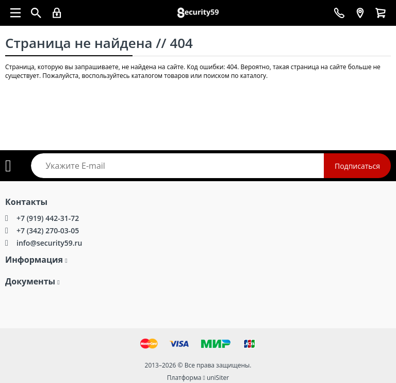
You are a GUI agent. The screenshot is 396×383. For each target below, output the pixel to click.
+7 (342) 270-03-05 (47, 230)
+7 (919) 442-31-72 (47, 218)
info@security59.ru (49, 243)
